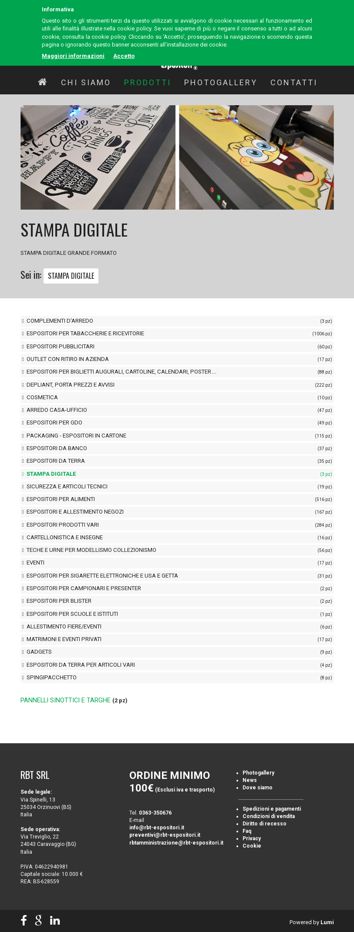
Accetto (124, 56)
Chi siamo (86, 82)
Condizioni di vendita (269, 816)
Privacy (252, 838)
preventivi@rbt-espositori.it (164, 835)
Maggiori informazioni (73, 56)
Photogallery (220, 82)
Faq (247, 831)
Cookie (252, 846)
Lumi (327, 922)
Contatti (293, 82)
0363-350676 (155, 813)
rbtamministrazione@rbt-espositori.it (176, 843)
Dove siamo (258, 788)
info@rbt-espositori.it (156, 828)
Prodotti (147, 82)
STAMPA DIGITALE (71, 276)
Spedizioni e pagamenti (272, 809)
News (250, 780)
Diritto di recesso (265, 824)
